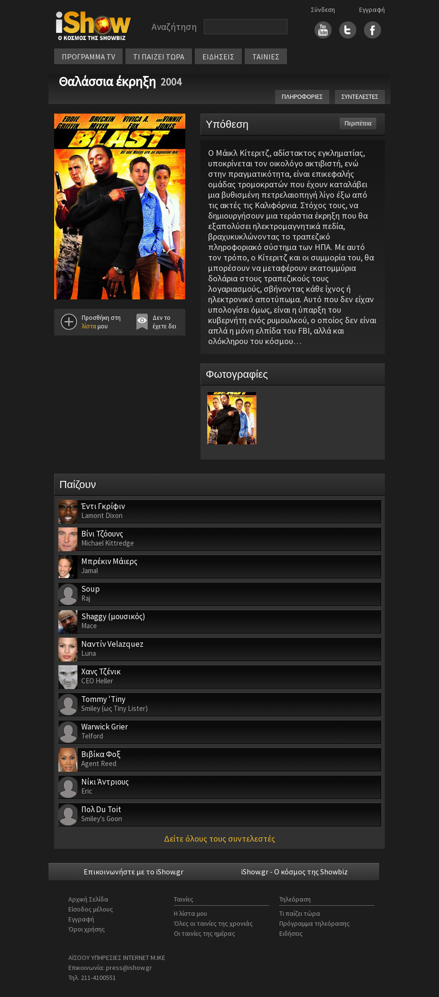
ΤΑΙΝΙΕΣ (265, 56)
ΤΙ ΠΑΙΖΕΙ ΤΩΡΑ (158, 56)
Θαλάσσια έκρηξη (107, 81)
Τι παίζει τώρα (299, 913)
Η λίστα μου (190, 913)
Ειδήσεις (291, 933)
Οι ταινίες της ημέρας (204, 933)
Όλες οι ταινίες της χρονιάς (213, 923)
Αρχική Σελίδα (88, 899)
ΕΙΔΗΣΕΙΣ (218, 56)
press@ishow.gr (129, 967)
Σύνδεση (323, 9)
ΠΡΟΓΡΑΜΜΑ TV (88, 56)
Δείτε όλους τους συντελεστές (219, 838)
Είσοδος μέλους (90, 909)
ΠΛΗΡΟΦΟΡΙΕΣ (302, 97)
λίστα (89, 326)
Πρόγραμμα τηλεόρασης (314, 923)
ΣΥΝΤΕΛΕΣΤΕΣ (360, 97)
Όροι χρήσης (86, 929)
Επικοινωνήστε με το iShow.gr (133, 871)
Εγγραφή (372, 9)
